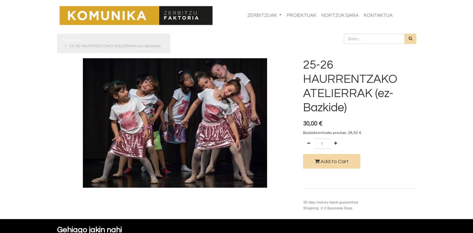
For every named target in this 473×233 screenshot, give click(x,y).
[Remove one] (308, 144)
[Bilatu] (410, 39)
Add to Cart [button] (332, 161)
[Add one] (335, 144)
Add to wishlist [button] (319, 178)
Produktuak (72, 40)
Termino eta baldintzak (323, 196)
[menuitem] (301, 15)
